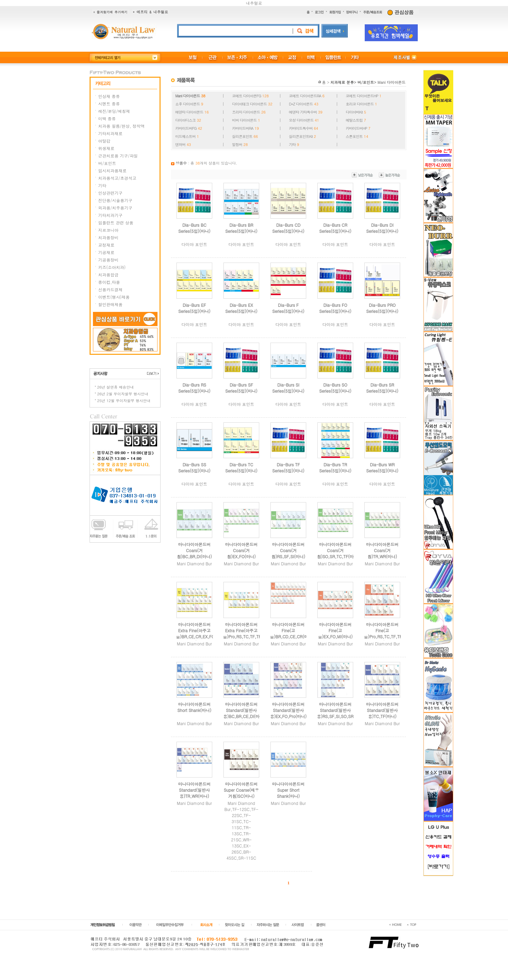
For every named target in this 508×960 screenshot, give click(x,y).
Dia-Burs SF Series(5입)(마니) (241, 388)
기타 (102, 185)
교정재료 (106, 245)
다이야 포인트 (194, 244)
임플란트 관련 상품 (116, 222)
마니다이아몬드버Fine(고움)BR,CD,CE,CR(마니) (289, 633)
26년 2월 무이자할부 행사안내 (122, 393)
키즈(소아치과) (112, 267)
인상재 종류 (109, 96)
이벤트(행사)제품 (114, 297)
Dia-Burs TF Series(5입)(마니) (288, 467)
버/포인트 (107, 163)
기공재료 (106, 252)
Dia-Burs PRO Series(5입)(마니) (382, 308)
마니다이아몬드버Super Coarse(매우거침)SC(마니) (241, 790)
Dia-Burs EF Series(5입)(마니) (194, 308)
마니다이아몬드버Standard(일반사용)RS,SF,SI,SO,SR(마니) (338, 713)
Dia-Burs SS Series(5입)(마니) (194, 467)
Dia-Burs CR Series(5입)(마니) (335, 228)
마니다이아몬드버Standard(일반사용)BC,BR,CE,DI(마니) (241, 713)
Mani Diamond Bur (194, 563)
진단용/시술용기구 (115, 200)
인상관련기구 (110, 193)
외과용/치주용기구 (115, 208)
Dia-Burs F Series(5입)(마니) (288, 308)
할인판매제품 (110, 304)
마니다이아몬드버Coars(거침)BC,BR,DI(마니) (194, 550)
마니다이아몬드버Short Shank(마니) (194, 707)
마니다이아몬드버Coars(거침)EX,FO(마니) (241, 550)
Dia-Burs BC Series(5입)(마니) (194, 228)
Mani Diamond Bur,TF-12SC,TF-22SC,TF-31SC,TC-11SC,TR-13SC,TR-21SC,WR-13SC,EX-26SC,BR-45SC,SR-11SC (241, 830)
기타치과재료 (110, 133)
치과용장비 (108, 237)
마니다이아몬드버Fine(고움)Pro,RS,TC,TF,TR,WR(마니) (390, 633)
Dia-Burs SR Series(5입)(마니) (382, 388)
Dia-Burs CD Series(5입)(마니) (288, 228)
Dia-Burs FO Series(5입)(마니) (335, 308)
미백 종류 (107, 118)
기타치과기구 (110, 215)
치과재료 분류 (342, 82)
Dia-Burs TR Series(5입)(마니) (335, 467)
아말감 (104, 141)
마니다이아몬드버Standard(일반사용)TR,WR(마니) (194, 790)
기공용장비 (108, 260)
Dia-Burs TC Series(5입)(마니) (241, 467)
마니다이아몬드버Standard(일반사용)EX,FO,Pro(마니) (288, 710)
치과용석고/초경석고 (117, 178)
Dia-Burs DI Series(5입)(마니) (382, 228)
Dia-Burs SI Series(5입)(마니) (288, 388)
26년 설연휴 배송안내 (115, 387)
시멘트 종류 (109, 103)
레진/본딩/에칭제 (114, 111)
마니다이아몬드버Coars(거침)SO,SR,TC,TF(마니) (335, 553)
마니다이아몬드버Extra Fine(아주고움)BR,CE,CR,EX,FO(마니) (198, 633)
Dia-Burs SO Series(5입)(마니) (335, 388)
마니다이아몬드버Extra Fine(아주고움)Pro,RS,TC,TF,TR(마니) (245, 633)
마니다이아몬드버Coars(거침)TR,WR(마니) (382, 550)
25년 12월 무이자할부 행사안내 (124, 400)
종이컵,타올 (109, 282)
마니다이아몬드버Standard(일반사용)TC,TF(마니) (382, 710)
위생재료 (106, 148)
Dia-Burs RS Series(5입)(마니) (194, 388)
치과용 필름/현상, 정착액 (121, 126)
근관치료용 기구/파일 (118, 155)
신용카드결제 (110, 289)
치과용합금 (108, 274)
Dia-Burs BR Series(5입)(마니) (241, 228)
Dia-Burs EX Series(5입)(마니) (241, 308)
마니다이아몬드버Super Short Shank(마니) (288, 790)
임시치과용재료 (112, 170)
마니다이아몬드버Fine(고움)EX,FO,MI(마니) (335, 630)
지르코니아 (108, 230)
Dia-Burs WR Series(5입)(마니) (382, 467)
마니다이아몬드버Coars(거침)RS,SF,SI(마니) (288, 550)
